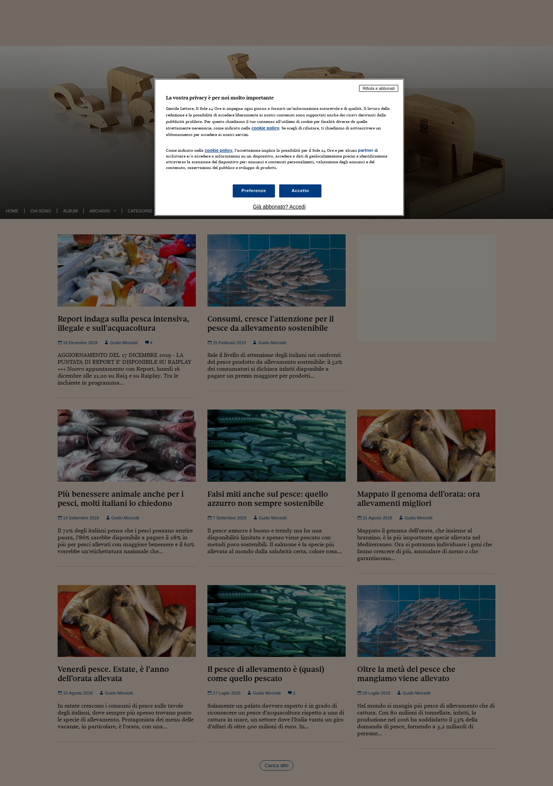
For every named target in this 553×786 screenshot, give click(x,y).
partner (365, 150)
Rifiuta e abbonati (379, 88)
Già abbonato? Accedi (279, 207)
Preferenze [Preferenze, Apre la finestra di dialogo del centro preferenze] (254, 190)
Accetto (300, 190)
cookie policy (265, 128)
